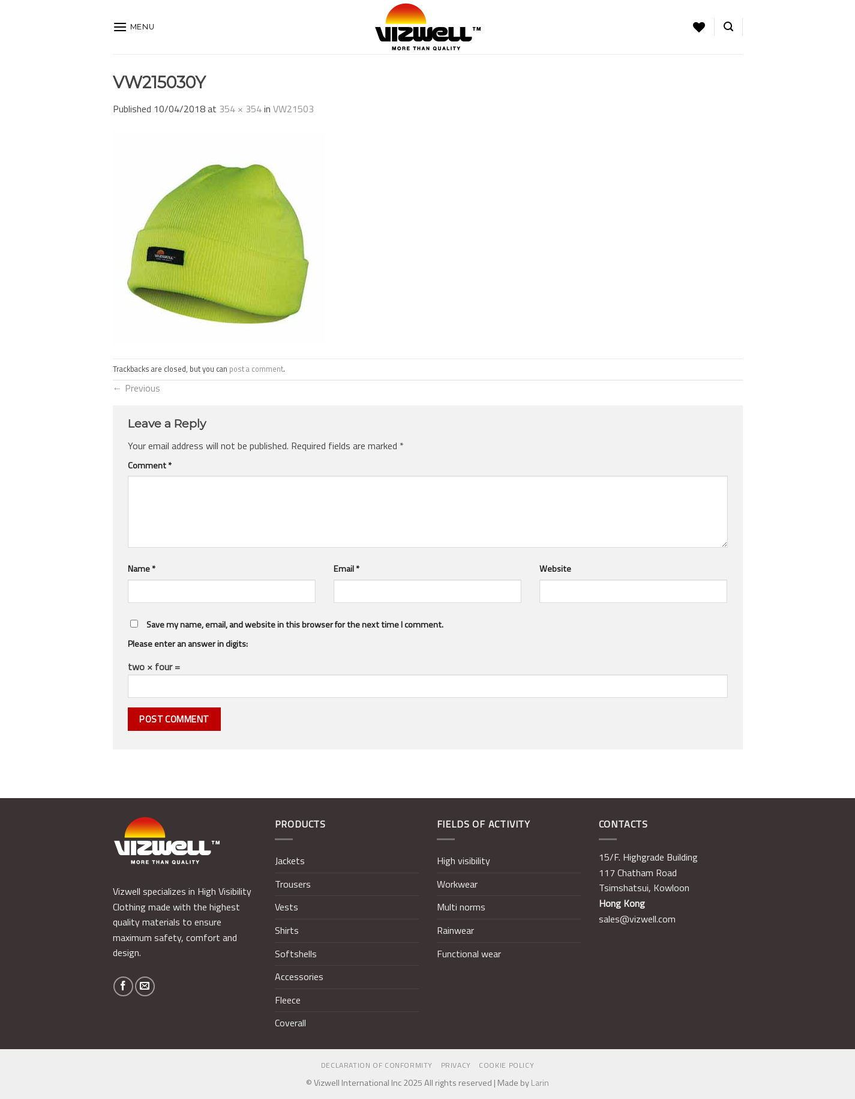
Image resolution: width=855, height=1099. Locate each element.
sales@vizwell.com (637, 919)
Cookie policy (506, 1065)
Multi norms (461, 907)
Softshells (296, 953)
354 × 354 (240, 108)
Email (346, 568)
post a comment (256, 369)
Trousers (293, 884)
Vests (286, 907)
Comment (150, 465)
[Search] (728, 26)
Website (555, 568)
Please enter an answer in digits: (188, 643)
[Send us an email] (145, 986)
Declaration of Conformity (377, 1065)
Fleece (288, 1000)
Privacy (456, 1065)
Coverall (290, 1023)
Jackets (290, 860)
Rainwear (455, 930)
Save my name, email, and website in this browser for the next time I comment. (294, 624)
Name (141, 568)
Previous (136, 388)
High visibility (463, 860)
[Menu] (134, 26)
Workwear (457, 884)
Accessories (299, 976)
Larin (540, 1082)
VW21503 (293, 108)
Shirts (287, 930)
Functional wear (469, 953)
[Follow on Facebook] (123, 986)
